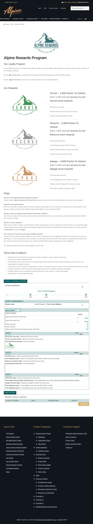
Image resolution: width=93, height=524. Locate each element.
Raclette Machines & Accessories (46, 502)
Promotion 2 (40, 495)
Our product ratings (12, 456)
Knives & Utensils (43, 463)
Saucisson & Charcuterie (46, 488)
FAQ (45, 8)
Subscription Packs (44, 435)
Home (7, 24)
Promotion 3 (40, 498)
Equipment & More (32, 18)
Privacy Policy (70, 435)
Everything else (41, 449)
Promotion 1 (40, 491)
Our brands (44, 18)
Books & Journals (43, 453)
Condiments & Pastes (45, 477)
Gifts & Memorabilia (44, 460)
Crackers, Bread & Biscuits (46, 481)
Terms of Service (71, 432)
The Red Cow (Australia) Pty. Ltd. (46, 515)
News (8, 467)
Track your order (53, 8)
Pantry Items (42, 467)
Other (37, 470)
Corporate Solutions (55, 18)
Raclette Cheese (43, 446)
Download (83, 399)
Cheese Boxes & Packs (43, 428)
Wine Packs (42, 439)
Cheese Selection (41, 442)
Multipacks (41, 432)
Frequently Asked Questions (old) (76, 428)
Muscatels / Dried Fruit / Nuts (47, 484)
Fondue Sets (42, 456)
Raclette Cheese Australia (14, 439)
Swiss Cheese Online (13, 432)
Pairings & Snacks (18, 18)
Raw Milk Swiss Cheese (14, 435)
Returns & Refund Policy (73, 439)
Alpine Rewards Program (14, 460)
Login (39, 8)
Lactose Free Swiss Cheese (15, 449)
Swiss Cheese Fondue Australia (16, 442)
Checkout (63, 8)
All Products (10, 428)
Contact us (65, 18)
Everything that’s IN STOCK (15, 446)
